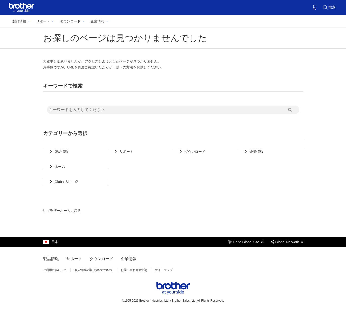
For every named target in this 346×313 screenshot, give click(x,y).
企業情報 (97, 21)
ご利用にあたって (55, 270)
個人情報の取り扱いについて (93, 270)
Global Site (67, 181)
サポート (43, 21)
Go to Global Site (245, 242)
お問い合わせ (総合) (134, 270)
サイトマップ (164, 270)
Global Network (287, 242)
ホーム (60, 167)
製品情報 (19, 21)
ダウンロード (70, 21)
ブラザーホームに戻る (63, 211)
